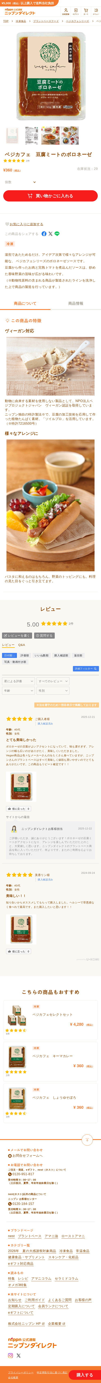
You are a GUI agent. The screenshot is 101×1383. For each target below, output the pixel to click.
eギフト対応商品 (21, 1263)
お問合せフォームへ (25, 1156)
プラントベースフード (46, 21)
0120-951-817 (21, 1174)
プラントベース (29, 1236)
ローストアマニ (73, 1236)
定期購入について (21, 1306)
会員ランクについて (53, 1306)
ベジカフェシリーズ (77, 21)
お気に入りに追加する (24, 224)
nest (11, 1236)
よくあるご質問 (60, 1300)
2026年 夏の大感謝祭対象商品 (32, 1251)
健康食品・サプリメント (26, 1257)
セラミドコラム (66, 1278)
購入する (85, 1375)
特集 (11, 1278)
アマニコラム (41, 1278)
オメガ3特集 (17, 1285)
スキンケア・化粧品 (63, 1257)
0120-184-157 (21, 1204)
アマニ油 (51, 1236)
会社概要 (13, 1377)
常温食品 (82, 1251)
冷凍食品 (21, 21)
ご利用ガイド (35, 1300)
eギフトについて (21, 1312)
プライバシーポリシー (21, 1372)
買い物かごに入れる (50, 195)
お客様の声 (83, 1300)
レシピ (23, 1278)
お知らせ (15, 1300)
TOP (5, 21)
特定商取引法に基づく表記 (52, 1372)
